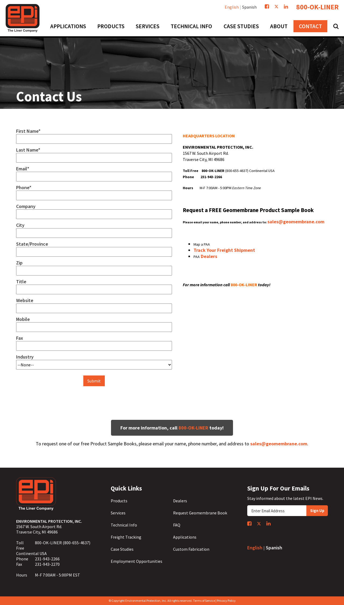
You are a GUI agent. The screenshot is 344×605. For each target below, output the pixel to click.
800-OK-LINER (317, 6)
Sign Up (317, 510)
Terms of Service (204, 601)
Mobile (23, 319)
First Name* (28, 131)
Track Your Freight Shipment (224, 250)
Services (118, 512)
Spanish (249, 7)
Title (21, 282)
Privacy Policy (226, 601)
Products (119, 500)
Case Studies (122, 549)
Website (24, 300)
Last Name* (28, 150)
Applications (184, 537)
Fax (19, 338)
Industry (25, 357)
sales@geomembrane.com (295, 222)
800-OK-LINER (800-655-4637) (62, 542)
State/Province (32, 244)
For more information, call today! (172, 428)
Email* (22, 169)
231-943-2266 (47, 558)
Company (25, 206)
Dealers (208, 256)
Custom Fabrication (191, 549)
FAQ (176, 525)
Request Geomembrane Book (200, 512)
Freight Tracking (126, 537)
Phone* (23, 188)
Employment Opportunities (136, 561)
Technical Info (124, 525)
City (20, 225)
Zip (19, 263)
